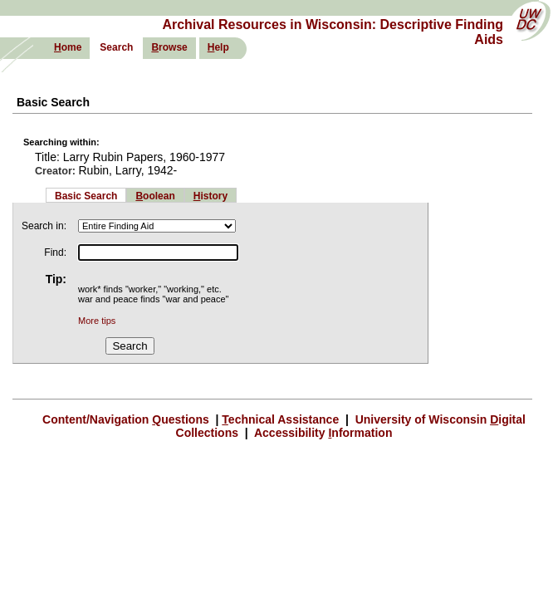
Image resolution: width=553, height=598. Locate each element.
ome (67, 47)
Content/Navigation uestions (127, 419)
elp (218, 47)
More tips (96, 321)
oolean (154, 196)
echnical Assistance (282, 419)
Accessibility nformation (322, 432)
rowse (169, 47)
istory (210, 196)
